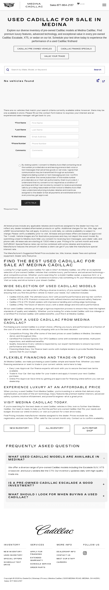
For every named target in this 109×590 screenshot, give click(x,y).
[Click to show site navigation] (103, 5)
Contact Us (64, 555)
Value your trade (54, 56)
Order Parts (37, 567)
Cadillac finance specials (76, 49)
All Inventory (55, 428)
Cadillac (72, 270)
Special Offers (13, 559)
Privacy (44, 578)
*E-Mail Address (18, 137)
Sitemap (35, 578)
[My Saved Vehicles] (80, 4)
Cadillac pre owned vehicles (34, 49)
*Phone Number (18, 144)
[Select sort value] (103, 81)
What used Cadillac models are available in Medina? (53, 458)
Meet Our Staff (66, 559)
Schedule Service (40, 564)
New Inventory (19, 428)
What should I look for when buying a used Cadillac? (53, 496)
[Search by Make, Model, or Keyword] (51, 69)
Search (97, 70)
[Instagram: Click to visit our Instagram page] (86, 553)
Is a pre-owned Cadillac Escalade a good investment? (50, 484)
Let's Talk (30, 203)
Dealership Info (66, 552)
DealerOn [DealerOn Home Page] (27, 578)
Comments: (20, 150)
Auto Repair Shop (89, 429)
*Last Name (20, 130)
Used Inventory (13, 555)
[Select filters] (97, 81)
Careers (62, 562)
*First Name (20, 123)
